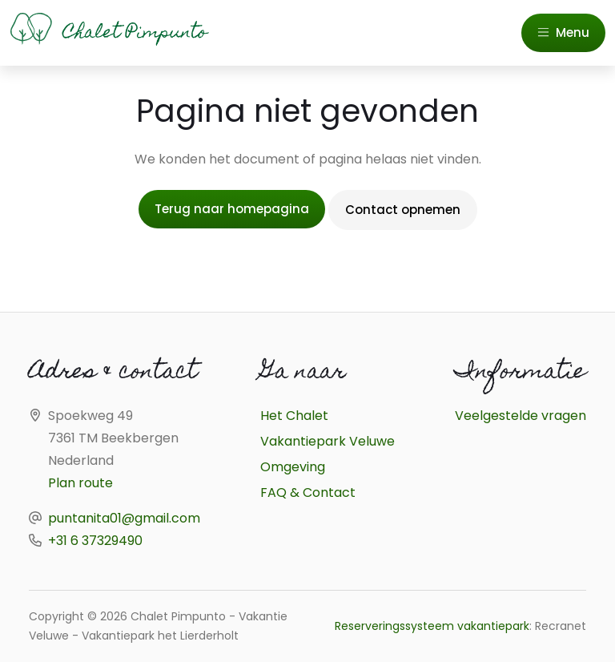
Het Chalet (294, 415)
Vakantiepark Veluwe (327, 441)
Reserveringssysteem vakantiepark (432, 626)
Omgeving (292, 467)
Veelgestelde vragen (520, 415)
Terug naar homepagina (232, 208)
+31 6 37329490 (95, 540)
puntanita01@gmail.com (124, 518)
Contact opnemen (402, 209)
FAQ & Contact (308, 492)
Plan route (80, 483)
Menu (563, 32)
